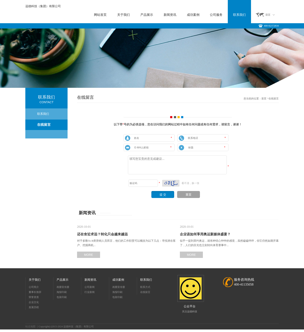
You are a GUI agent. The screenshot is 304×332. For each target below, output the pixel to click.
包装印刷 (62, 297)
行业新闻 (89, 292)
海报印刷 (62, 292)
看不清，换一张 (190, 183)
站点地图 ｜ (32, 326)
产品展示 (146, 14)
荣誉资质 (34, 297)
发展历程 (34, 307)
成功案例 (193, 14)
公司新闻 (89, 287)
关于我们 (123, 14)
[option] (152, 58)
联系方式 (145, 287)
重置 (188, 194)
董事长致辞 (35, 292)
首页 (263, 98)
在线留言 (44, 124)
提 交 (163, 194)
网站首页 (100, 14)
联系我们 (239, 14)
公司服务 (216, 14)
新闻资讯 (170, 14)
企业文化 (34, 302)
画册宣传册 (63, 287)
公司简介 (34, 287)
